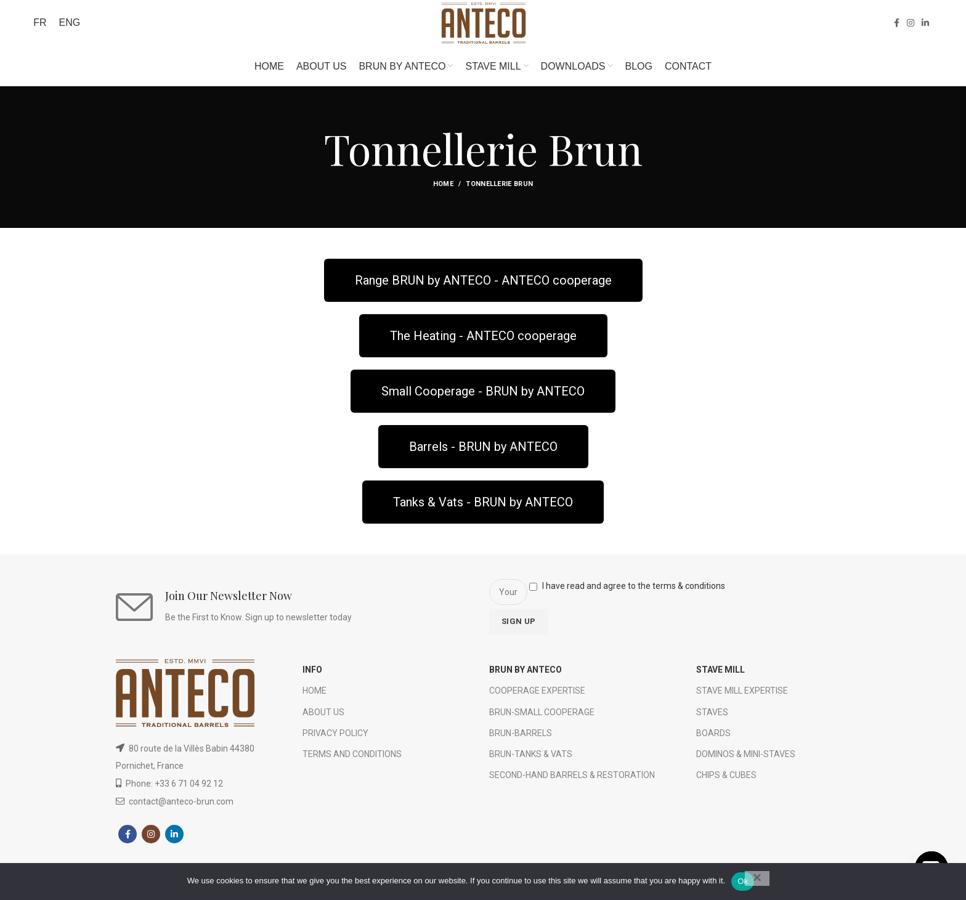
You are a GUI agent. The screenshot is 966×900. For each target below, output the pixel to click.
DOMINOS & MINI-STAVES (745, 758)
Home (443, 188)
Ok (742, 881)
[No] (757, 878)
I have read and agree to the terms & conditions (633, 590)
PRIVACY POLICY (335, 737)
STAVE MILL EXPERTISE (742, 695)
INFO (312, 674)
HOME (314, 695)
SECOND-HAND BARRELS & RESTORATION (572, 779)
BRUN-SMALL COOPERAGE (542, 716)
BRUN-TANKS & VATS (530, 758)
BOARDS (713, 737)
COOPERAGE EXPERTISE (537, 695)
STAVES (712, 716)
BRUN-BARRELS (520, 737)
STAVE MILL (720, 674)
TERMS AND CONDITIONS (352, 758)
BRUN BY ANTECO (525, 674)
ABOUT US (323, 716)
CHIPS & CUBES (726, 779)
